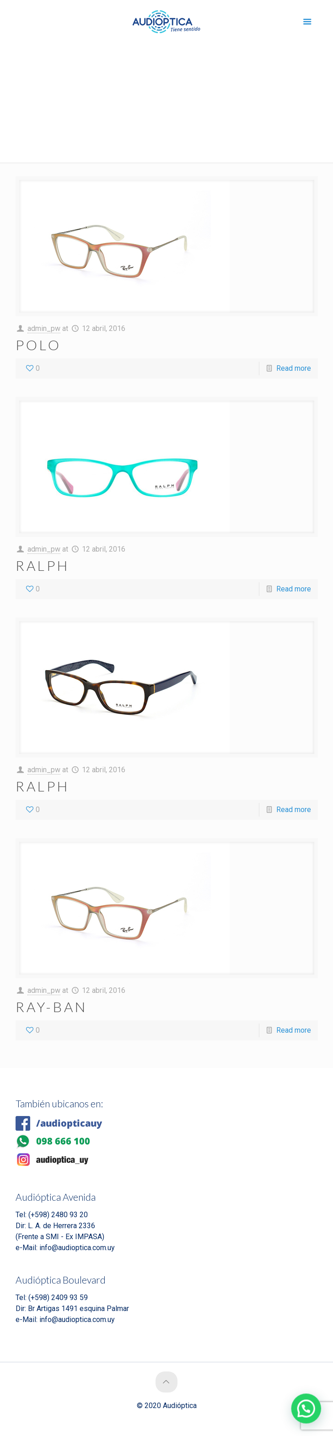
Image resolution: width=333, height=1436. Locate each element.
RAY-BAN (51, 1006)
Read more (293, 368)
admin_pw (43, 328)
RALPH (43, 565)
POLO (38, 344)
